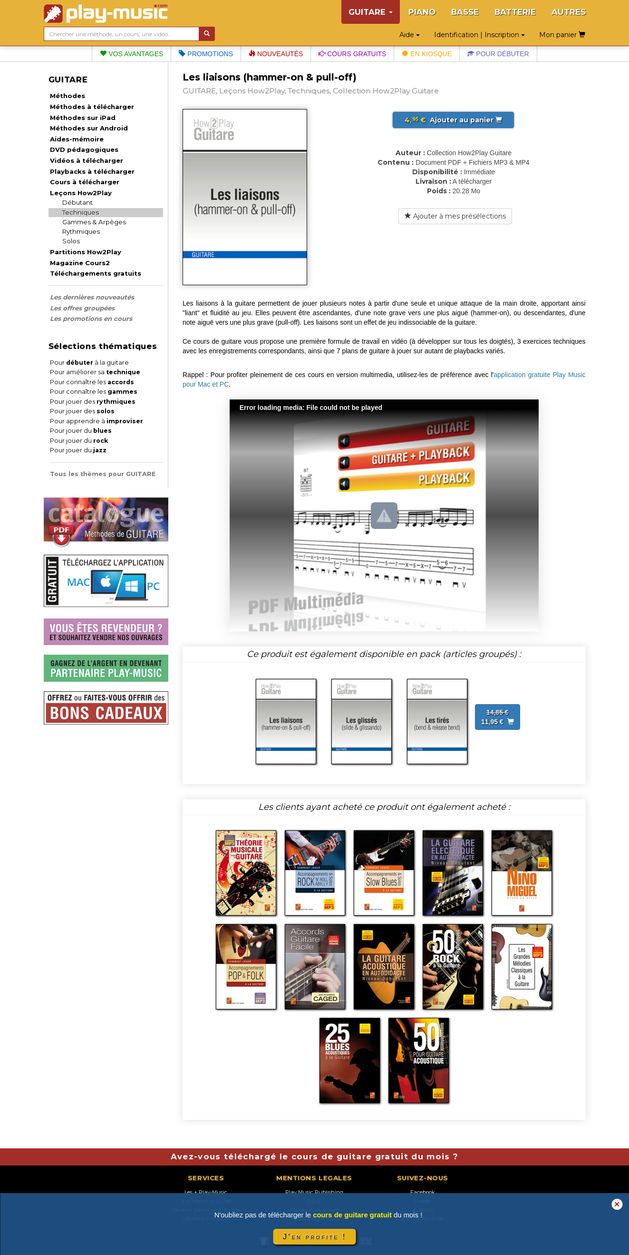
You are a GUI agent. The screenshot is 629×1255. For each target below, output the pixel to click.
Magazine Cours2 (80, 263)
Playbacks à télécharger (92, 171)
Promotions (206, 54)
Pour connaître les (92, 382)
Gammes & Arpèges (94, 222)
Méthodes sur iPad (83, 117)
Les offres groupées (82, 308)
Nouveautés (276, 54)
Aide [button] (409, 34)
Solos (71, 241)
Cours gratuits (352, 54)
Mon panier (562, 34)
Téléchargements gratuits (95, 273)
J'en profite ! (314, 1237)
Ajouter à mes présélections (455, 216)
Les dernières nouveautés (92, 297)
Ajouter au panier (453, 120)
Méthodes (67, 96)
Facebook (422, 1192)
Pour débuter (498, 54)
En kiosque (427, 54)
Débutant (77, 202)
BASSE (465, 12)
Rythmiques (81, 231)
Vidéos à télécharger (86, 160)
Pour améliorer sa (95, 372)
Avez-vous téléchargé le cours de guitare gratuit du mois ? (315, 1156)
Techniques (80, 212)
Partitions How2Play (85, 252)
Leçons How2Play (81, 193)
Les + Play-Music (205, 1192)
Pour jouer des (92, 401)
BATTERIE (515, 12)
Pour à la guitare (89, 362)
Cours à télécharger (84, 182)
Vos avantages (131, 54)
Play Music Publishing (314, 1192)
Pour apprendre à (96, 421)
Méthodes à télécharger (92, 106)
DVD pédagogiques (84, 149)
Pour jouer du (81, 430)
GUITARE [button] (370, 12)
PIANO (421, 12)
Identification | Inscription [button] (479, 34)
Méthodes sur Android (89, 128)
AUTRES (569, 12)
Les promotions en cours (91, 318)
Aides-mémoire (77, 139)
